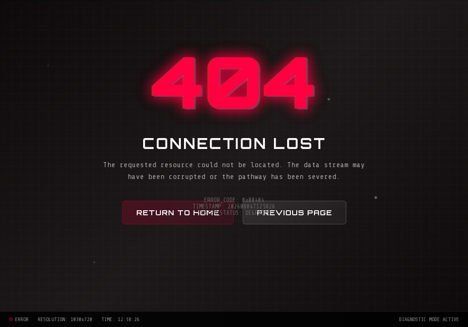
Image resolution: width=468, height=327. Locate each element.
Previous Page (294, 212)
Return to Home (177, 212)
